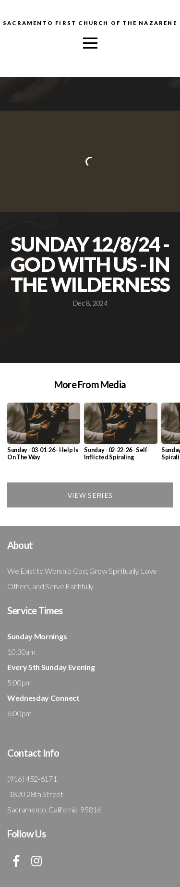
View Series (90, 495)
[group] (43, 435)
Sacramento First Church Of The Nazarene (90, 23)
